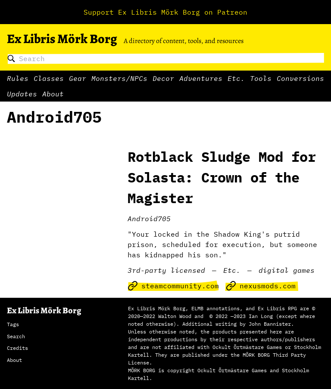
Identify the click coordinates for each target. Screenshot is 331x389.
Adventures (200, 78)
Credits (17, 348)
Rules (17, 78)
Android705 (149, 218)
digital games (287, 270)
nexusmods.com (261, 286)
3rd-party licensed (166, 270)
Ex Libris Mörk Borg (62, 38)
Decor (163, 78)
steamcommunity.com (173, 286)
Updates (22, 94)
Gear (77, 78)
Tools (261, 78)
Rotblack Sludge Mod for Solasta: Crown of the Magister (222, 177)
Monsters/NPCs (119, 78)
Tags (13, 324)
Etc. (236, 78)
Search (16, 336)
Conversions (300, 78)
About (53, 94)
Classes (49, 78)
